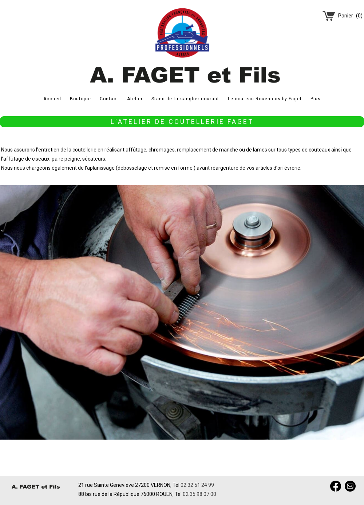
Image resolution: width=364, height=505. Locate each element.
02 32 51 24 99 (197, 485)
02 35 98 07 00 (199, 494)
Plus (315, 98)
